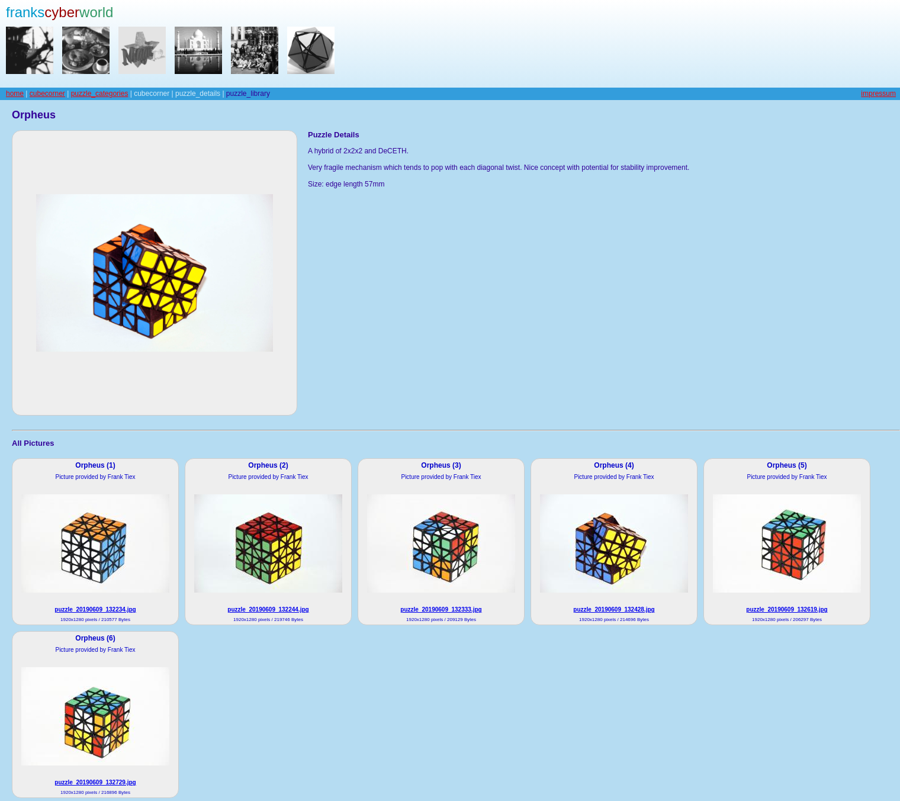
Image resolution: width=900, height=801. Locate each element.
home (15, 93)
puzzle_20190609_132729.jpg (95, 782)
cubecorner (47, 93)
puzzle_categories (99, 93)
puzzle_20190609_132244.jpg (267, 609)
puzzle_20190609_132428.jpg (613, 609)
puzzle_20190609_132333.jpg (440, 609)
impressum (878, 93)
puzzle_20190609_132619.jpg (786, 609)
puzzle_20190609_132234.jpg (95, 609)
